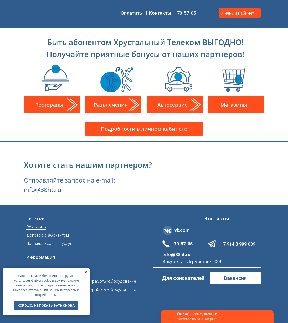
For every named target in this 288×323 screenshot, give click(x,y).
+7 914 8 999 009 (238, 244)
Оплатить (131, 13)
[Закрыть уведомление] (85, 272)
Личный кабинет (237, 13)
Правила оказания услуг (49, 243)
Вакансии (235, 278)
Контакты (160, 13)
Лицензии (35, 218)
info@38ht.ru (176, 254)
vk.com (181, 230)
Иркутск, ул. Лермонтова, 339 (191, 261)
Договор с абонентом (47, 235)
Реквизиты (36, 227)
